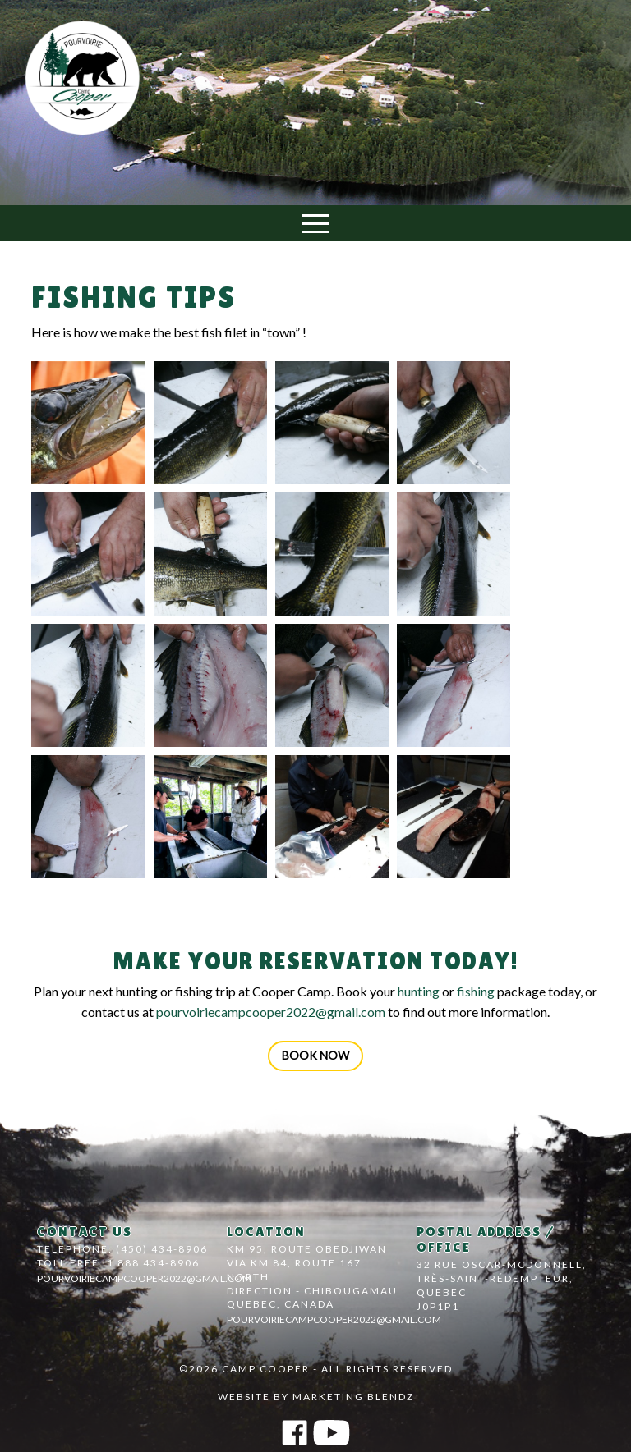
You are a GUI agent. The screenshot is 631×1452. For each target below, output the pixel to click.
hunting (419, 991)
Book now (315, 1055)
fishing (476, 991)
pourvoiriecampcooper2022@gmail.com (270, 1011)
